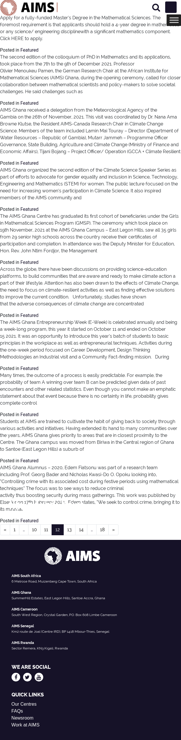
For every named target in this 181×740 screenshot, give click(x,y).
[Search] (156, 7)
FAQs (17, 711)
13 (69, 529)
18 (102, 529)
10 (34, 529)
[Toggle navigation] (171, 7)
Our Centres (24, 704)
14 (81, 529)
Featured (29, 50)
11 (46, 529)
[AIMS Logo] (29, 7)
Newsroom (22, 717)
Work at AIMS (26, 724)
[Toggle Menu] (174, 20)
